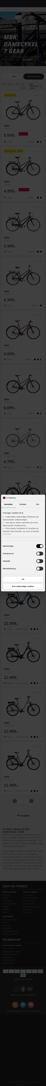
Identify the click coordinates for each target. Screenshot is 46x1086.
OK (23, 579)
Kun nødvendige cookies (23, 586)
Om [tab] (37, 504)
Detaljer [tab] (23, 504)
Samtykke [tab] (8, 504)
